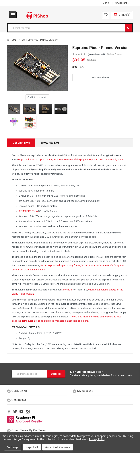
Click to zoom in (37, 97)
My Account (122, 3)
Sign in (106, 3)
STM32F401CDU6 (28, 211)
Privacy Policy (97, 439)
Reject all (32, 447)
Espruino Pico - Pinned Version (40, 39)
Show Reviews (50, 142)
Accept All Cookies (57, 447)
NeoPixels (66, 289)
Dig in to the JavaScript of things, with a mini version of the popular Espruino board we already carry (70, 159)
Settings (12, 447)
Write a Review (114, 54)
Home (13, 39)
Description (21, 142)
